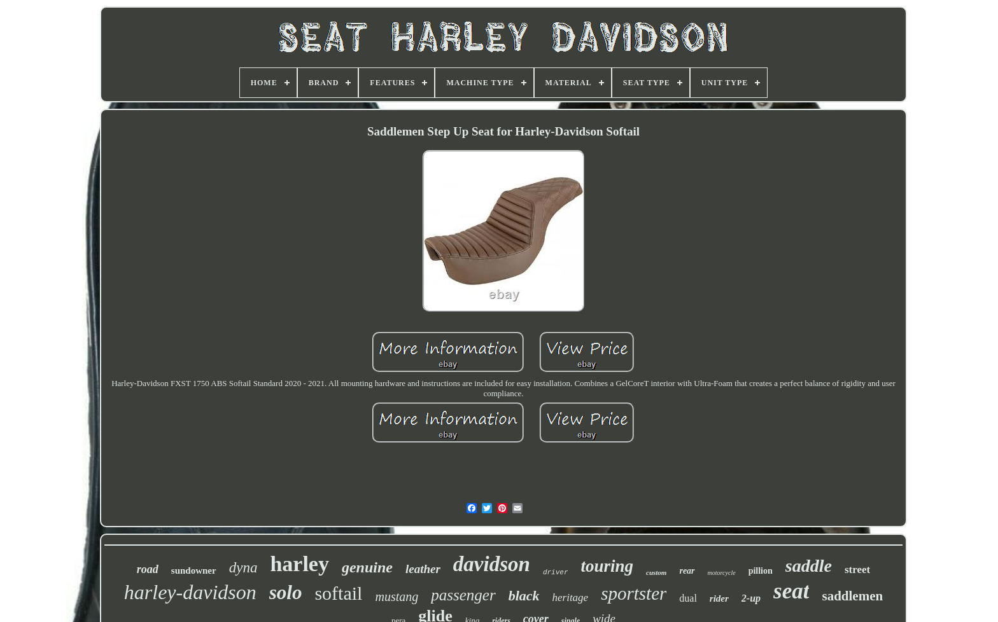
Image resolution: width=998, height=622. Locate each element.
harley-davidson (190, 592)
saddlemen (852, 596)
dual (688, 598)
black (524, 596)
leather (422, 569)
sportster (633, 593)
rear (686, 571)
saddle (808, 566)
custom (656, 572)
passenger (463, 595)
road (147, 569)
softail (338, 593)
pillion (761, 571)
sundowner (193, 570)
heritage (570, 597)
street (857, 569)
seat (791, 591)
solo (285, 592)
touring (606, 566)
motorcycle (722, 572)
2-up (751, 598)
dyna (243, 568)
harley (299, 564)
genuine (367, 567)
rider (719, 598)
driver (555, 572)
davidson (491, 564)
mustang (396, 597)
